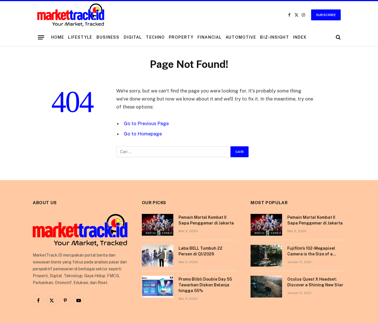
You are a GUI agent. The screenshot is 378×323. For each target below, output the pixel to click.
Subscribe (326, 15)
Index (300, 37)
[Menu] (41, 37)
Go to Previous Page (146, 123)
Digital (133, 37)
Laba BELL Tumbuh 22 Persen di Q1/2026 (200, 251)
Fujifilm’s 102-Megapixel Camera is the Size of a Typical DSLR (311, 251)
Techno (155, 37)
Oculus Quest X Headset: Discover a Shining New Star (315, 282)
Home (57, 37)
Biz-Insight (274, 37)
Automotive (241, 37)
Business (108, 37)
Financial (209, 37)
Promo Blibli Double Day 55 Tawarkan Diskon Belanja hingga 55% (205, 285)
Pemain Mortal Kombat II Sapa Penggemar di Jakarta (206, 220)
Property (181, 37)
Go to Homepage (143, 134)
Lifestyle (80, 37)
